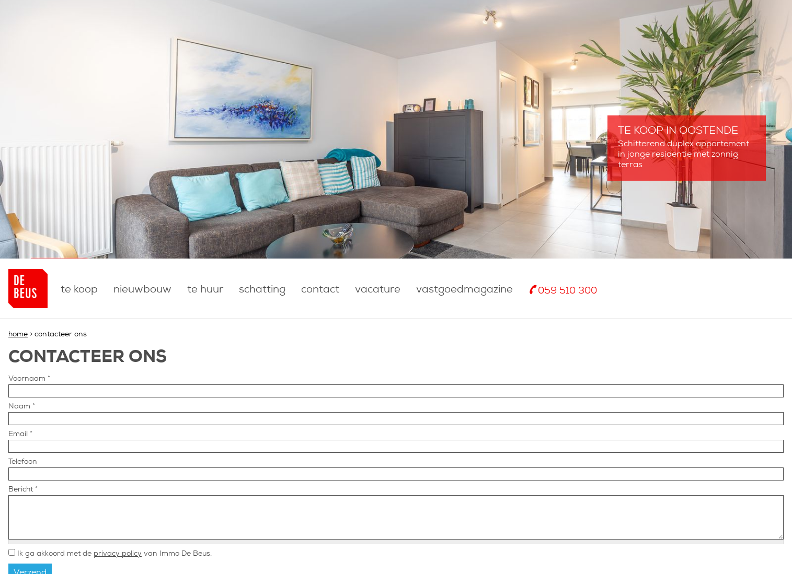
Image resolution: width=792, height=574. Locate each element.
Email (20, 434)
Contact (320, 290)
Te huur (205, 290)
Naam (21, 407)
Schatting (262, 290)
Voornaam (29, 379)
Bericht (23, 490)
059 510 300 (567, 291)
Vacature (377, 290)
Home (18, 334)
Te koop (79, 290)
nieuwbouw (142, 290)
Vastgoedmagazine (464, 290)
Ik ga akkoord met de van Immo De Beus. (114, 554)
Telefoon (22, 462)
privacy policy (118, 554)
